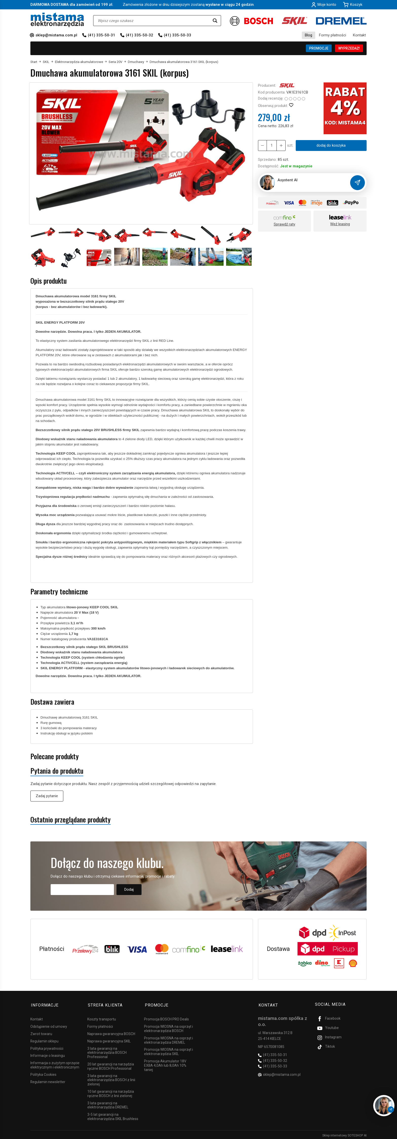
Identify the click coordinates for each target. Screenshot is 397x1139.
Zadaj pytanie (47, 796)
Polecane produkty (54, 756)
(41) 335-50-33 (177, 35)
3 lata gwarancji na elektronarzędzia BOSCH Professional (107, 1051)
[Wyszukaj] (215, 20)
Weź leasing (340, 224)
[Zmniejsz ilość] (280, 145)
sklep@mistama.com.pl (56, 35)
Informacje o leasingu (47, 1054)
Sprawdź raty (284, 224)
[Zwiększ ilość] (262, 145)
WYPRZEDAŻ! (349, 48)
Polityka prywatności (46, 1047)
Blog (308, 35)
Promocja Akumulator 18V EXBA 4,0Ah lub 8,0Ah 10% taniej (165, 1064)
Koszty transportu (101, 1018)
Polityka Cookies (43, 1073)
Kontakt (359, 35)
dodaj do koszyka (330, 145)
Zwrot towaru (41, 1032)
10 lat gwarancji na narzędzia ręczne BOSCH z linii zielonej (110, 1092)
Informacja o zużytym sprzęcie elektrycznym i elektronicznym (55, 1063)
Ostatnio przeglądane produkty (70, 819)
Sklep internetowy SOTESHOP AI (344, 1134)
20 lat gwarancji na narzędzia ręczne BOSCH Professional (110, 1065)
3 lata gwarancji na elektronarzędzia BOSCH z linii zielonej (111, 1078)
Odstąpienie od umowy (48, 1025)
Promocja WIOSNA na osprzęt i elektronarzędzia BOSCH (168, 1027)
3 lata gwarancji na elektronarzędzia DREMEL (107, 1104)
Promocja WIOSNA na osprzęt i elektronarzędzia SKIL (168, 1050)
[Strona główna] (57, 20)
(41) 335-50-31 (101, 35)
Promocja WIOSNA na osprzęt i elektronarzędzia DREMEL (168, 1039)
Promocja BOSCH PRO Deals (166, 1018)
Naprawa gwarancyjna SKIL (109, 1040)
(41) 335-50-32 (139, 35)
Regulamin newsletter (47, 1080)
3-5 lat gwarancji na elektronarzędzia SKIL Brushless (112, 1115)
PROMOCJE (318, 48)
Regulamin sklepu (44, 1040)
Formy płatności (332, 35)
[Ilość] (271, 145)
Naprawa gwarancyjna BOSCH (111, 1032)
